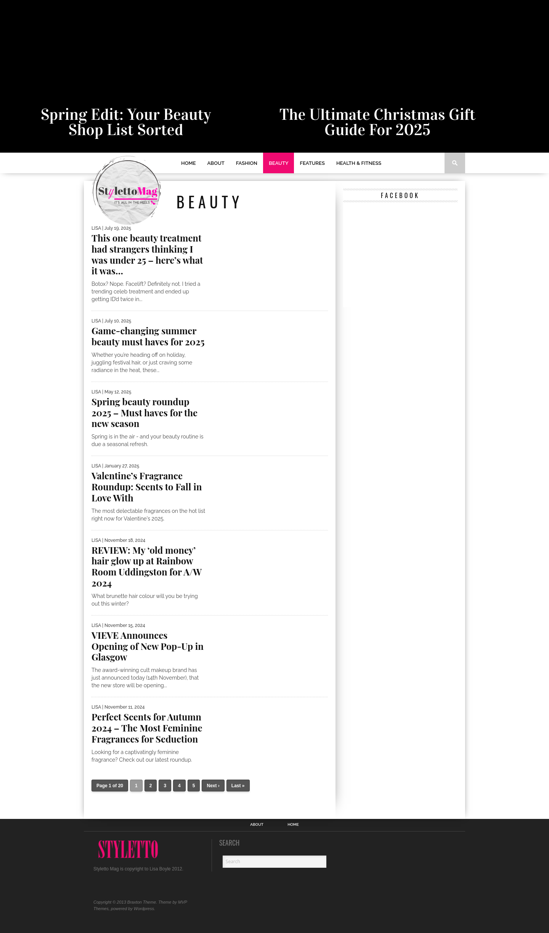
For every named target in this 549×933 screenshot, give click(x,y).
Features (312, 163)
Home (188, 163)
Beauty (278, 163)
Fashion (246, 163)
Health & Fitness (358, 163)
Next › (213, 785)
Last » (238, 785)
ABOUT (216, 163)
